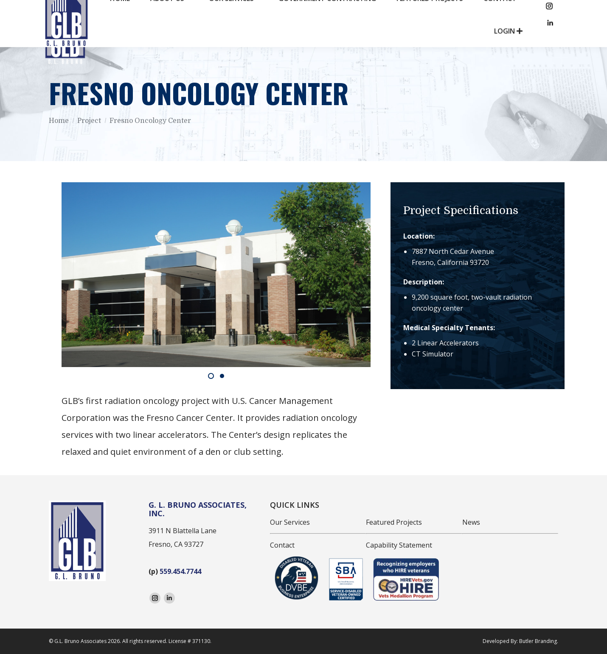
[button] (211, 376)
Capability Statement (399, 545)
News (471, 522)
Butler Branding (538, 641)
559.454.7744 (180, 571)
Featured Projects (394, 522)
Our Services (290, 522)
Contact (282, 545)
